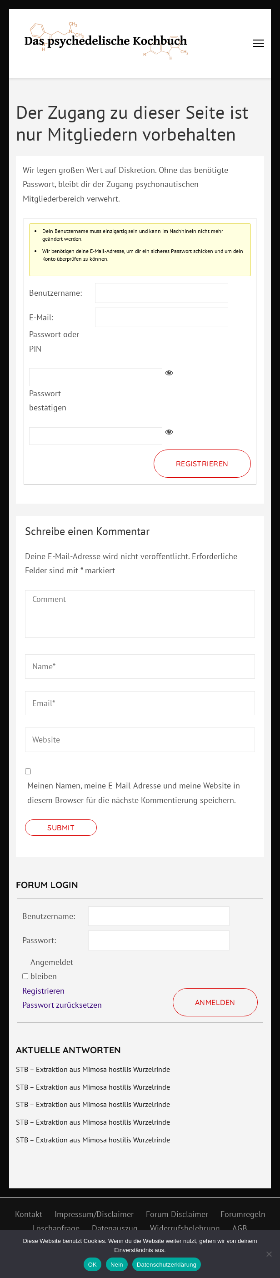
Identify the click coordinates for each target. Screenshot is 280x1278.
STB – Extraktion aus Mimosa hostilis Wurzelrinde (93, 1069)
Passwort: (39, 940)
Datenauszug (115, 1228)
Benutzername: (55, 293)
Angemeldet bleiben (51, 969)
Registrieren (202, 463)
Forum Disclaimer (177, 1214)
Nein (116, 1264)
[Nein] (268, 1253)
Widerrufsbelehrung (185, 1228)
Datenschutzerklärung (166, 1264)
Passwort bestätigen (47, 400)
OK (92, 1264)
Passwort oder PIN (54, 341)
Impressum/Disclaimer (94, 1214)
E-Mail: (41, 317)
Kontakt (28, 1214)
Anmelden (215, 1002)
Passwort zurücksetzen (62, 1005)
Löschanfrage (56, 1228)
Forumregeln (242, 1214)
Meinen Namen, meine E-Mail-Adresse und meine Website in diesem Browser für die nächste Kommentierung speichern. (133, 792)
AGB (239, 1228)
